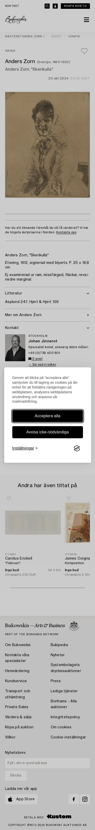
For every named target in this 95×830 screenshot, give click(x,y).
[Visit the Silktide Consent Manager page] (77, 448)
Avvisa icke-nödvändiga (47, 432)
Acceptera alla (47, 416)
